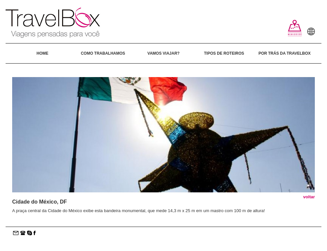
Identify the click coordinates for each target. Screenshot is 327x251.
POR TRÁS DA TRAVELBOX (285, 53)
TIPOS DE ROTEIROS (224, 53)
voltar (309, 196)
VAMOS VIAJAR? (163, 53)
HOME (42, 53)
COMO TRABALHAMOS (103, 53)
